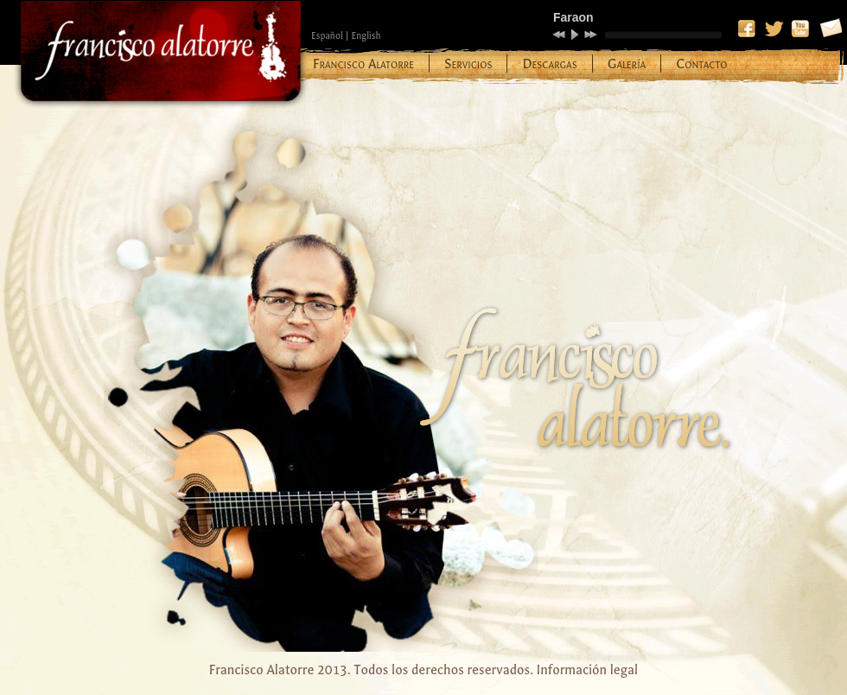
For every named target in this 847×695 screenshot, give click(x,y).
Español (327, 35)
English (365, 35)
